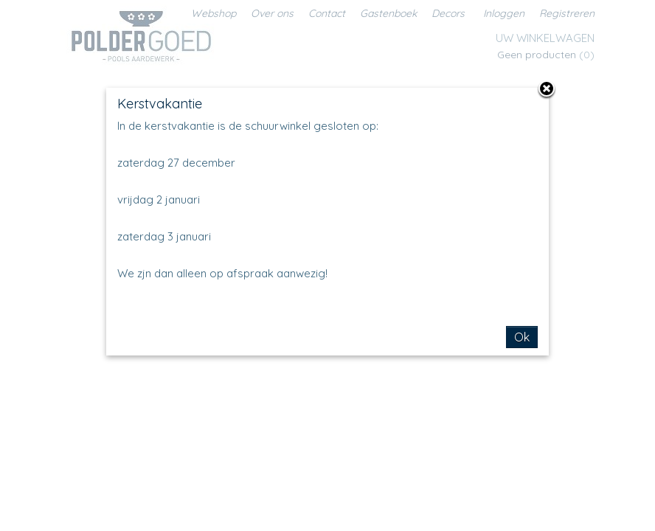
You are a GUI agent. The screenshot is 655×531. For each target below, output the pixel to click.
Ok (522, 337)
